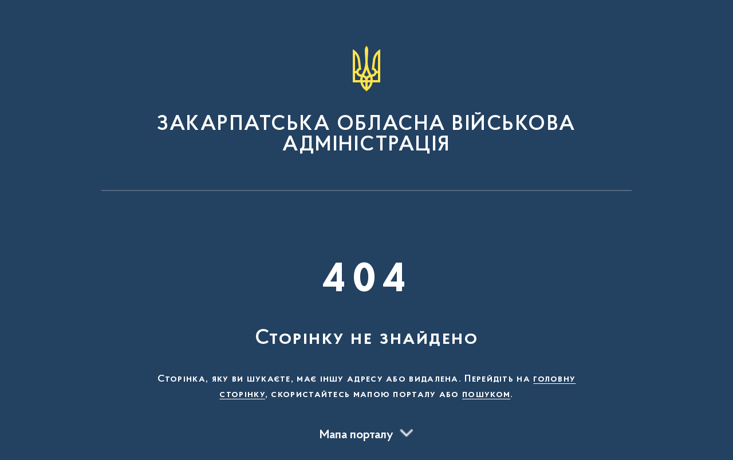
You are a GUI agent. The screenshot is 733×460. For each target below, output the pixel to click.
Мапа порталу (356, 435)
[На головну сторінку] (366, 101)
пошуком (486, 395)
